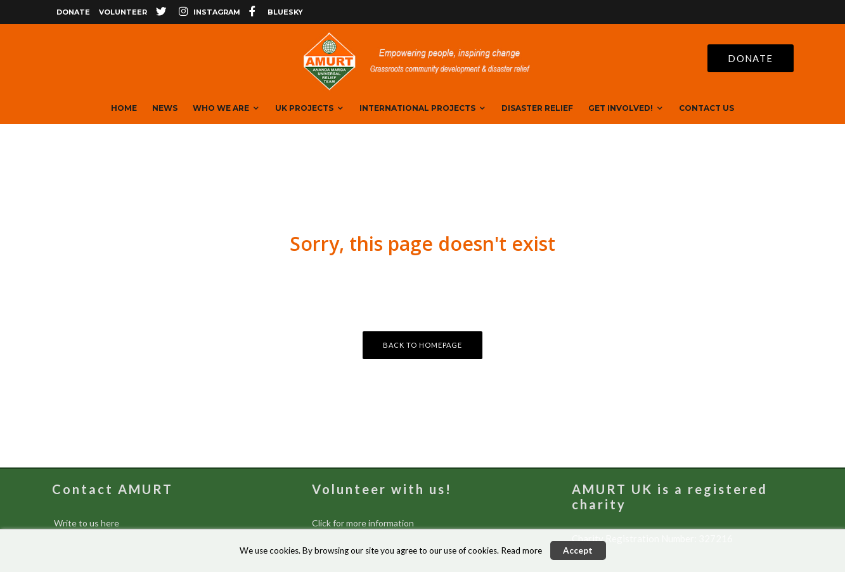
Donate (73, 12)
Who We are (221, 108)
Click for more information (363, 523)
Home (124, 108)
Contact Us (706, 108)
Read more (521, 550)
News (164, 108)
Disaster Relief (537, 108)
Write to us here (86, 523)
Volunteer (123, 12)
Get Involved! (620, 108)
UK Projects (304, 108)
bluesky (285, 12)
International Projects (417, 108)
